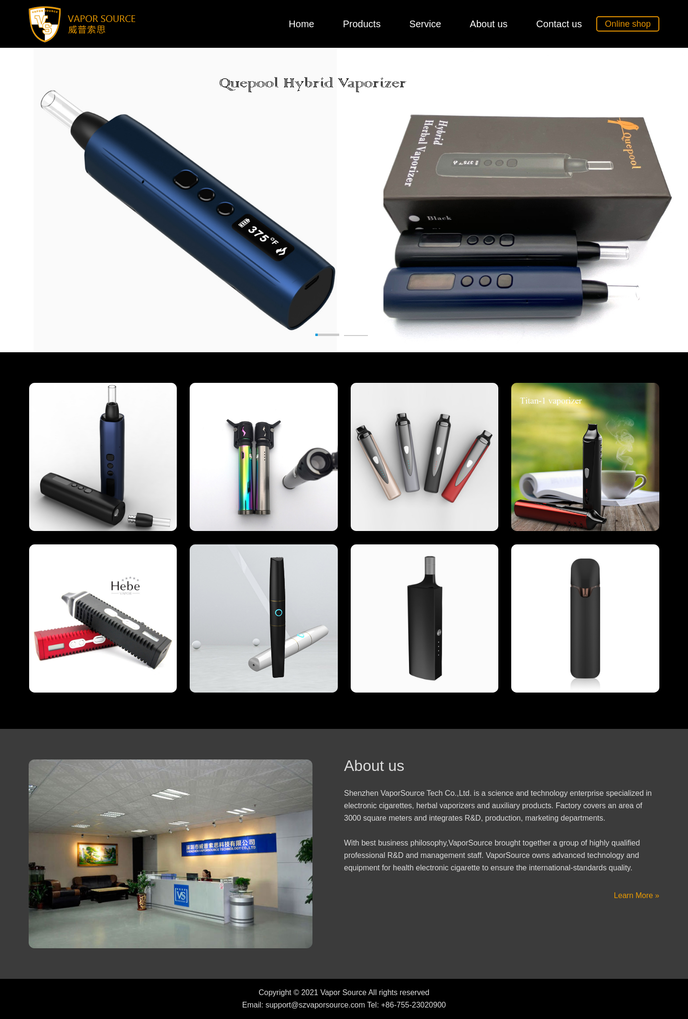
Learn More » (636, 895)
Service (425, 24)
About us (488, 24)
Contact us (559, 24)
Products (362, 24)
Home (301, 24)
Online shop (628, 24)
